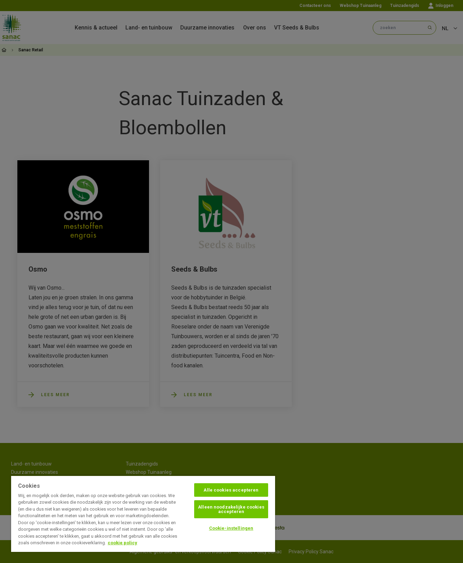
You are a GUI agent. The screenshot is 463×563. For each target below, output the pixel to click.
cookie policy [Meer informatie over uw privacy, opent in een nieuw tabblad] (122, 542)
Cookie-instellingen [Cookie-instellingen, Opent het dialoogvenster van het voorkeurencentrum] (231, 528)
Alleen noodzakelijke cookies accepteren (231, 509)
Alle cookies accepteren (231, 490)
